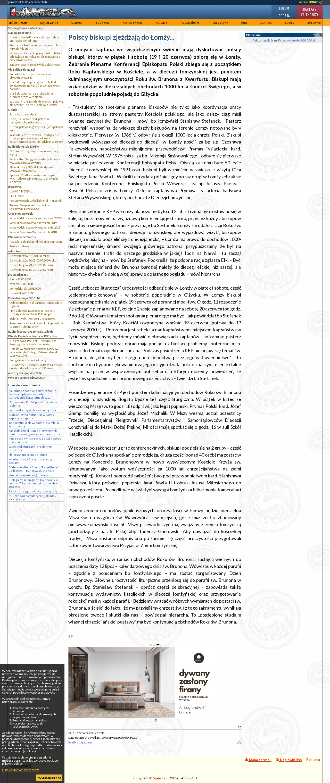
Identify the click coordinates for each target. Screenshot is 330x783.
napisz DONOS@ (310, 2)
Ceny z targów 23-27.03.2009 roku (31, 265)
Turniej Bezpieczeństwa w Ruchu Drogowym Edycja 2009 (31, 207)
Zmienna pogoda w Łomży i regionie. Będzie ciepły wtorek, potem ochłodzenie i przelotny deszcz (33, 394)
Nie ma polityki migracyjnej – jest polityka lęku (36, 128)
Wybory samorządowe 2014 (26, 377)
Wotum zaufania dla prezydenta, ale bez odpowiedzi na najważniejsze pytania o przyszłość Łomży (36, 57)
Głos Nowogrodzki (21, 213)
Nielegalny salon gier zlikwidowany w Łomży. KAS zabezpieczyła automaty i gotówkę (33, 483)
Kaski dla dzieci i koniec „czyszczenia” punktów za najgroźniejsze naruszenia (34, 432)
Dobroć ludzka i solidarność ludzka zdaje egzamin (36, 304)
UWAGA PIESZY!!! (21, 191)
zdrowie (314, 22)
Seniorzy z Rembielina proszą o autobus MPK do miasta (35, 47)
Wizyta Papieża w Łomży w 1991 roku (32, 336)
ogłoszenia (49, 22)
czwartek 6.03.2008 (22, 293)
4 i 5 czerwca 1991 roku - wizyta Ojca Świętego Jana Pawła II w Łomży (33, 342)
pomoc (266, 22)
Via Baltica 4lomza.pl (21, 69)
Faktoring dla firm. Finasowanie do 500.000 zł (284, 40)
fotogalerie (189, 22)
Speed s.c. (160, 778)
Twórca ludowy (19, 246)
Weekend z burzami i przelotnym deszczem (30, 448)
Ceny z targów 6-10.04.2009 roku (30, 255)
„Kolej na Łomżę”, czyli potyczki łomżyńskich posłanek (29, 120)
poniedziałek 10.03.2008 (25, 288)
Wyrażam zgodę (49, 778)
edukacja (102, 22)
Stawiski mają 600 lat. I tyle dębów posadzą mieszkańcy (31, 168)
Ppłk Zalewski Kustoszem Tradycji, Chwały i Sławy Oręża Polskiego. (32, 312)
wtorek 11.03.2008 (21, 283)
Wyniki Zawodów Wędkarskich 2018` (33, 232)
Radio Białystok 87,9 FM (23, 146)
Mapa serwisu (258, 759)
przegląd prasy (18, 274)
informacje (18, 22)
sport (289, 22)
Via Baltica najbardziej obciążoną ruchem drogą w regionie (31, 95)
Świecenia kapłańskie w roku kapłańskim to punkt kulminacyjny (36, 325)
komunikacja (133, 22)
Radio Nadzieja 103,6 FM (24, 298)
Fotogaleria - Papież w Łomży (28, 360)
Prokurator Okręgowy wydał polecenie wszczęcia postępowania (35, 160)
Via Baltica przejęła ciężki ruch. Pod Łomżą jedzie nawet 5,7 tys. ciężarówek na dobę (35, 85)
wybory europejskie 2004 (25, 373)
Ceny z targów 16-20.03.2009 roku (31, 269)
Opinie (12, 109)
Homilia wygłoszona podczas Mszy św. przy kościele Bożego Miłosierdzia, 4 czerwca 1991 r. (34, 352)
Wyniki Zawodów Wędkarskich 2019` (33, 222)
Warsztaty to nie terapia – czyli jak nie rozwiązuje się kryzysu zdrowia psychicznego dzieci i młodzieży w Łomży (36, 138)
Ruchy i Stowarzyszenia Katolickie (30, 331)
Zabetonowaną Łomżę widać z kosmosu (35, 64)
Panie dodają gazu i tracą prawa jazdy (33, 491)
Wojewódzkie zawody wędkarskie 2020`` (36, 218)
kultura (161, 22)
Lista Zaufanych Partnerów (20, 770)
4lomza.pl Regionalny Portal (32, 763)
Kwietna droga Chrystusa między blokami (30, 461)
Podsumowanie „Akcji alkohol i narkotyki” (36, 200)
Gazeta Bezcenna (19, 32)
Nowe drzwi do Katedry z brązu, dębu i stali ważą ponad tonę (34, 39)
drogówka (15, 186)
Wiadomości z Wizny (22, 237)
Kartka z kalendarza (310, 11)
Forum (284, 8)
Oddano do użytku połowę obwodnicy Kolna (34, 152)
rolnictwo (14, 251)
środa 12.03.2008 (20, 279)
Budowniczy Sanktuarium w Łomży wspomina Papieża (31, 416)
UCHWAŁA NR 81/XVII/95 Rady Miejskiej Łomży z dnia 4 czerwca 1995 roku (36, 366)
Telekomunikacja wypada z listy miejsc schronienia (34, 424)
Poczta (284, 15)
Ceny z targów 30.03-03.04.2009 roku (33, 260)
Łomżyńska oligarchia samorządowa (32, 410)
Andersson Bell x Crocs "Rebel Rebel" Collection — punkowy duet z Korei (34, 469)
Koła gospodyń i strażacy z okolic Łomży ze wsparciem (35, 440)
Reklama (313, 759)
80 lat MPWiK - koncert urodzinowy (32, 318)
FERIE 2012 (16, 196)
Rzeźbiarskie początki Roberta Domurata (36, 241)
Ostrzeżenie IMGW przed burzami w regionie (33, 403)
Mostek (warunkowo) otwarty (28, 475)
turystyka (220, 22)
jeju (244, 22)
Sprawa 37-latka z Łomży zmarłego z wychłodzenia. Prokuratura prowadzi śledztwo (34, 178)
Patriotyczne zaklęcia (23, 114)
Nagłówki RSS (289, 759)
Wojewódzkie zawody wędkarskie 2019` (35, 227)
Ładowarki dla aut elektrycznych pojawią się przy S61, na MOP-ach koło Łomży (36, 103)
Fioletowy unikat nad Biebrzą (28, 454)
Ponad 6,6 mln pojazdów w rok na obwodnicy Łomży (30, 75)
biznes (76, 22)
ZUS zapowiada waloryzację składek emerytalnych (32, 497)
